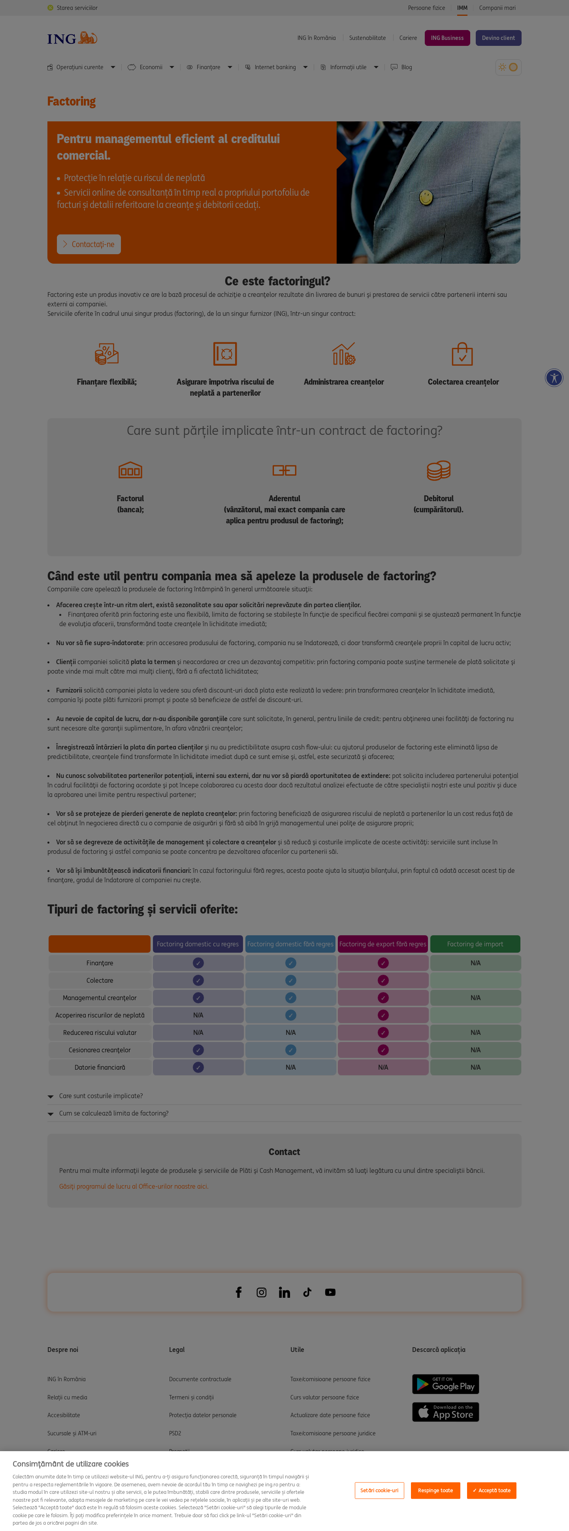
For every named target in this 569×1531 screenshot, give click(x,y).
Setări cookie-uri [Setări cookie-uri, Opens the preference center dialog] (379, 1490)
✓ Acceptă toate (492, 1490)
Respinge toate (435, 1490)
